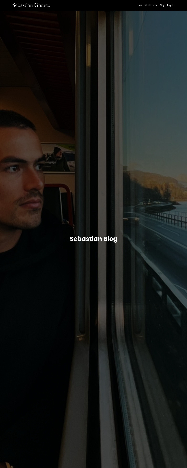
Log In (170, 5)
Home (138, 5)
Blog (162, 5)
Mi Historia (151, 5)
